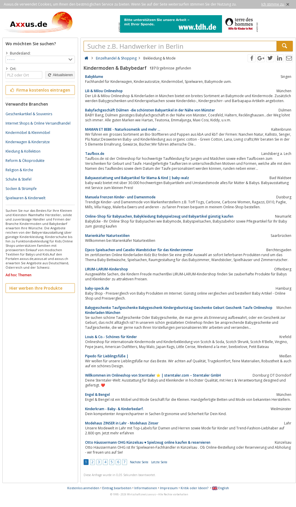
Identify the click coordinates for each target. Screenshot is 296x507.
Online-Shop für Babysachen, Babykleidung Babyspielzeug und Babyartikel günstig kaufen (159, 216)
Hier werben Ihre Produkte (35, 288)
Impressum (169, 488)
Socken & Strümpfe (21, 188)
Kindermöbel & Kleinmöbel (28, 132)
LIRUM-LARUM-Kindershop (106, 269)
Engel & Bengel (97, 394)
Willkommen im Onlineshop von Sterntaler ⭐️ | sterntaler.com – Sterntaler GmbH (153, 375)
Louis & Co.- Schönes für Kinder (111, 336)
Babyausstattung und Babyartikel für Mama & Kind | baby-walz (137, 177)
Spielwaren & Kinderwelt (25, 197)
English (220, 488)
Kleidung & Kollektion (23, 151)
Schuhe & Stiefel (18, 179)
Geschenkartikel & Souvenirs (29, 113)
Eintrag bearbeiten (116, 488)
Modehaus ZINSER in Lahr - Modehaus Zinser (121, 423)
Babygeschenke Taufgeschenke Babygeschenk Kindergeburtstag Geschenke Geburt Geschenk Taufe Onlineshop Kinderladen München (178, 310)
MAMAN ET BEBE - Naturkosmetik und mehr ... (122, 129)
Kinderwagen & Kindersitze (28, 141)
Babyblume (94, 76)
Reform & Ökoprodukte (25, 160)
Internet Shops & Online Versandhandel (38, 123)
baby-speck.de (97, 288)
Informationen (145, 488)
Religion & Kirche (19, 169)
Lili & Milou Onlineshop (104, 90)
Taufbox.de (94, 153)
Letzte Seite (159, 462)
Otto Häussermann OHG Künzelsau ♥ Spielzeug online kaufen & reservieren (147, 442)
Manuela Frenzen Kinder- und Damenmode (120, 197)
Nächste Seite (139, 462)
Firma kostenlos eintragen (39, 90)
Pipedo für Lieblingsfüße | (106, 356)
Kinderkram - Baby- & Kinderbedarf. (114, 408)
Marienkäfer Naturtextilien (107, 235)
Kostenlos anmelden (83, 488)
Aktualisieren (60, 75)
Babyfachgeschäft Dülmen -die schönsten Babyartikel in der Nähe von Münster (150, 110)
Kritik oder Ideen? (194, 488)
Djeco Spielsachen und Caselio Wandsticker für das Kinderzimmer (139, 249)
